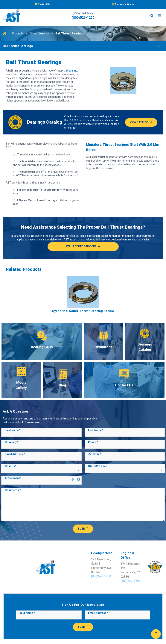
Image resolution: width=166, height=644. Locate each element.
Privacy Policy (85, 634)
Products (18, 33)
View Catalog (139, 122)
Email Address (15, 454)
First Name (12, 430)
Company (11, 442)
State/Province (97, 466)
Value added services (81, 246)
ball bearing (70, 71)
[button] (41, 469)
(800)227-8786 (98, 568)
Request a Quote (123, 5)
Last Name (95, 430)
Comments (13, 490)
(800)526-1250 (83, 20)
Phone (93, 442)
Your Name (27, 600)
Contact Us (43, 5)
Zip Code (94, 454)
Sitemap (69, 634)
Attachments (13, 478)
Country (10, 466)
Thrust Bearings (40, 33)
